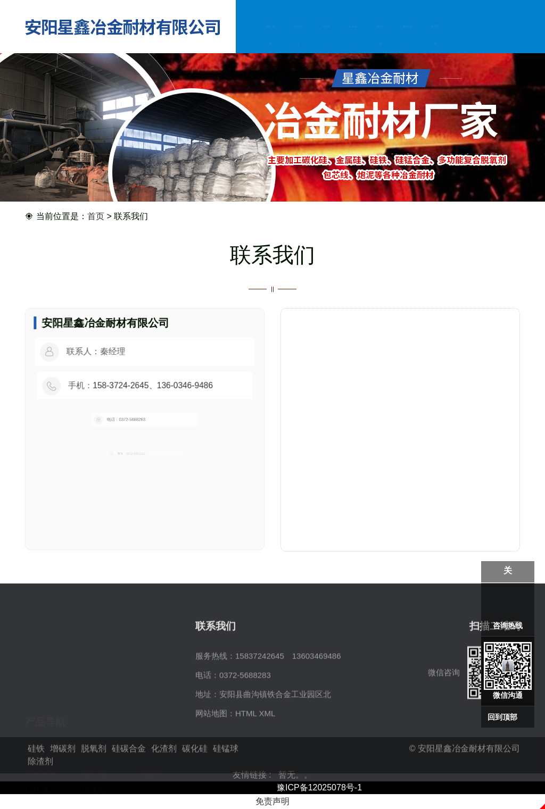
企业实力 (353, 37)
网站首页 (271, 37)
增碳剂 (94, 704)
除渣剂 (94, 742)
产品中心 (325, 37)
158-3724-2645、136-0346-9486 (151, 385)
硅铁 (33, 704)
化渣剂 (94, 723)
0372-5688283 (245, 723)
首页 (95, 216)
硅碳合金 (41, 723)
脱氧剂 (150, 704)
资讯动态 (380, 37)
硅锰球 (37, 742)
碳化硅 (150, 723)
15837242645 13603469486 (288, 704)
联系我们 (435, 37)
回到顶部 (502, 717)
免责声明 (272, 801)
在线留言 (407, 37)
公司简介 (298, 37)
